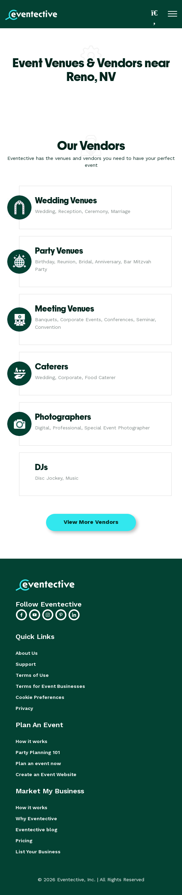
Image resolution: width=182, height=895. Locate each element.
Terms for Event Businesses (50, 686)
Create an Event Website (46, 774)
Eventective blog (36, 829)
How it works (31, 741)
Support (26, 664)
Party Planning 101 (38, 752)
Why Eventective (36, 818)
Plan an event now (38, 763)
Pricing (24, 840)
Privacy (24, 708)
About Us (27, 653)
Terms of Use (32, 675)
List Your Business (38, 851)
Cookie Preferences (40, 697)
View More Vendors (91, 522)
